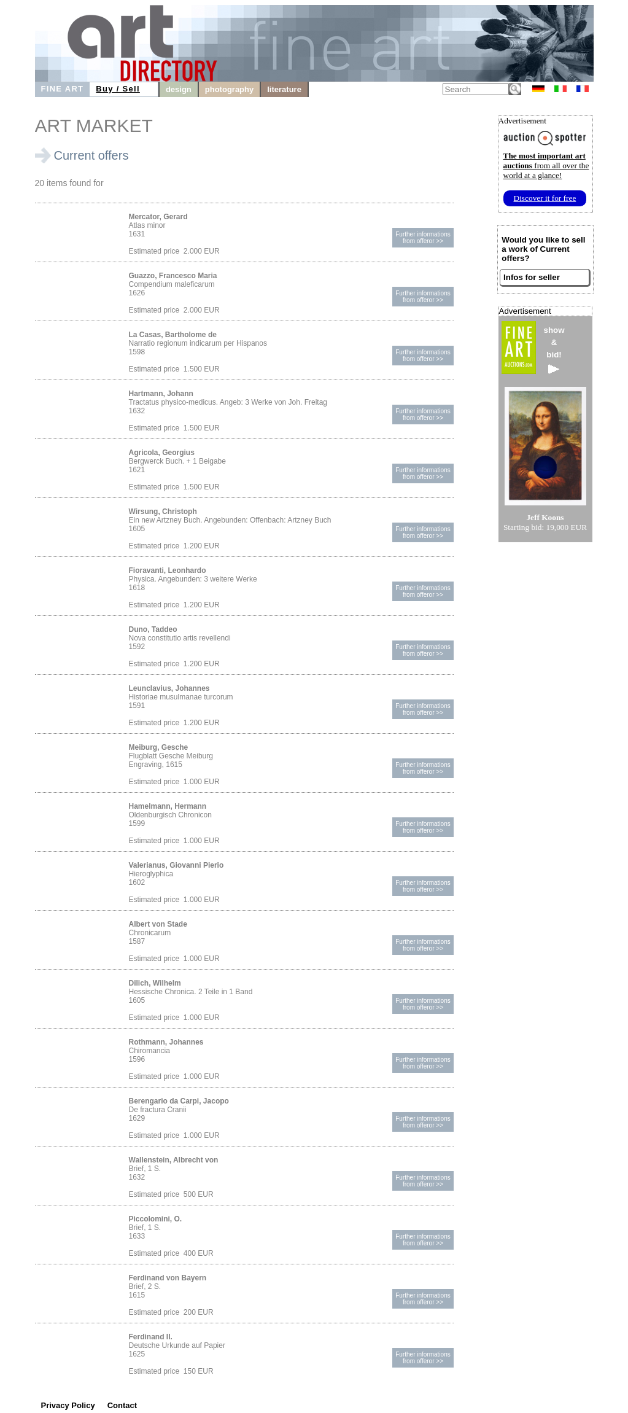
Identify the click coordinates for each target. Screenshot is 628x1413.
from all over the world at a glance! (546, 165)
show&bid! (554, 349)
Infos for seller (531, 277)
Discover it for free (545, 198)
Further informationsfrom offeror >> (422, 237)
